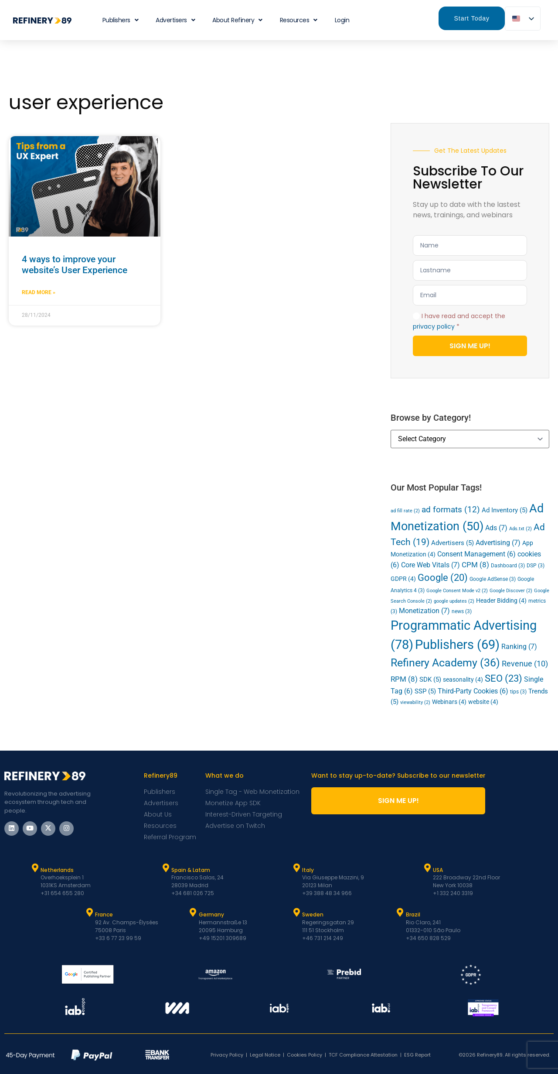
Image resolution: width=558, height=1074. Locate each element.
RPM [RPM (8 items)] (404, 679)
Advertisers (175, 20)
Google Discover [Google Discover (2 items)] (511, 591)
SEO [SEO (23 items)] (503, 678)
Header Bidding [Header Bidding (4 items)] (501, 600)
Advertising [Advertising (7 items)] (498, 543)
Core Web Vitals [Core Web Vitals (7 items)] (430, 565)
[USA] (427, 868)
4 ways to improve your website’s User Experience (74, 264)
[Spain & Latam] (165, 868)
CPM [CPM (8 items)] (475, 564)
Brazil (413, 914)
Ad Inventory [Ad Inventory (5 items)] (504, 510)
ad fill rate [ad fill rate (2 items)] (405, 511)
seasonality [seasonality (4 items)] (463, 679)
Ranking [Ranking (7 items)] (519, 646)
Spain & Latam (190, 870)
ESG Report (417, 1054)
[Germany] (193, 912)
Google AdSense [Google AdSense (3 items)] (493, 579)
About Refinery (237, 20)
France (104, 914)
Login (342, 20)
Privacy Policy (227, 1054)
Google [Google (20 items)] (443, 577)
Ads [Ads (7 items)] (496, 528)
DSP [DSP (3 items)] (535, 566)
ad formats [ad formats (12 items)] (451, 509)
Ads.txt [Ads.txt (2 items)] (520, 529)
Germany (211, 914)
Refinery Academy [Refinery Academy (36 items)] (445, 662)
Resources (298, 20)
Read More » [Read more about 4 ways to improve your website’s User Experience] (38, 292)
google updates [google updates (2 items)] (454, 601)
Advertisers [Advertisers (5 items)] (452, 543)
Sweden (312, 914)
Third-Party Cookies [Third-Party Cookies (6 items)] (473, 691)
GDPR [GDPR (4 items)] (403, 578)
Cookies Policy (304, 1054)
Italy (308, 870)
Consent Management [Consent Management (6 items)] (476, 554)
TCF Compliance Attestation (363, 1054)
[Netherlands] (35, 868)
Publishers (120, 20)
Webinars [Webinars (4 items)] (449, 701)
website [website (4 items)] (483, 701)
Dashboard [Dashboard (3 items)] (508, 566)
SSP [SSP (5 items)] (425, 691)
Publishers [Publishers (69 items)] (457, 644)
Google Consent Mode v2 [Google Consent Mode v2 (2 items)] (457, 591)
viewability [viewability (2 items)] (415, 702)
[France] (89, 912)
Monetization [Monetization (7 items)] (424, 611)
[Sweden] (296, 912)
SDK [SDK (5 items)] (430, 679)
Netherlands (57, 870)
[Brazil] (400, 912)
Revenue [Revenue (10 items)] (525, 663)
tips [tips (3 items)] (518, 692)
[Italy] (296, 868)
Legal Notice (265, 1054)
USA (438, 870)
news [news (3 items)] (462, 611)
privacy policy (434, 326)
